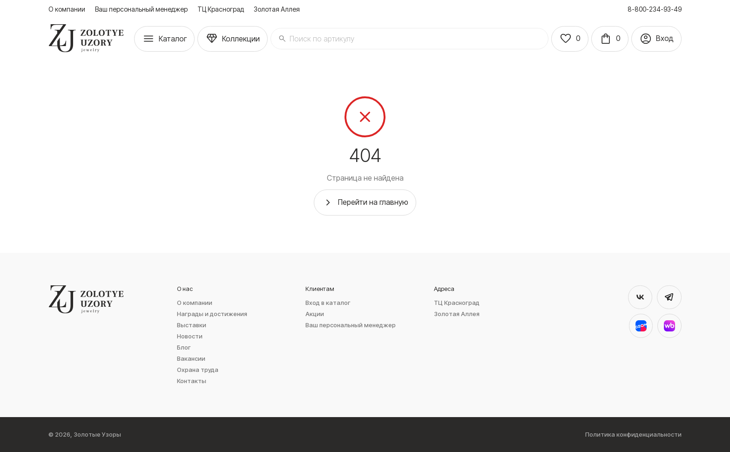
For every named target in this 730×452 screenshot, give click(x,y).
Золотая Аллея (277, 9)
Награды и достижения (212, 313)
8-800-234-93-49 (655, 9)
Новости (190, 336)
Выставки (191, 325)
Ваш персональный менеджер (141, 9)
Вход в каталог (328, 302)
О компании (66, 9)
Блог (184, 347)
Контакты (191, 381)
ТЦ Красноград (220, 9)
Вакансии (191, 358)
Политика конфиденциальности (633, 434)
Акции (314, 313)
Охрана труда (197, 369)
